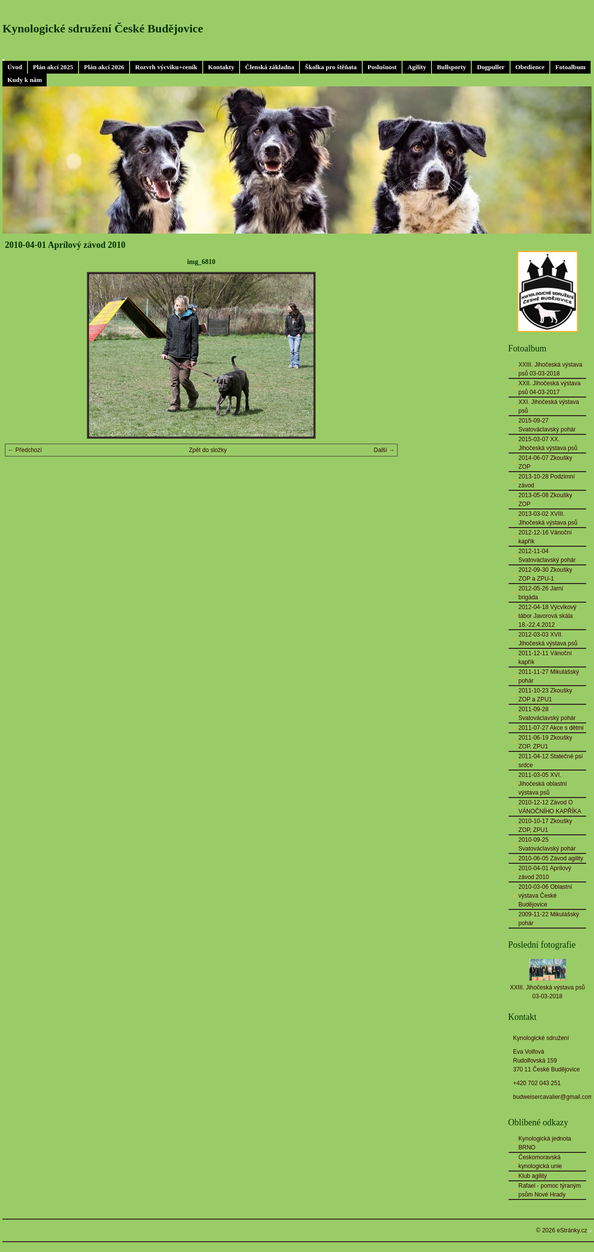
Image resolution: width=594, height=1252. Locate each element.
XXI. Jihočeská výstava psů (548, 406)
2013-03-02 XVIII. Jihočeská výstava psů (547, 518)
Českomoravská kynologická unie (540, 1162)
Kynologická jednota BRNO (544, 1143)
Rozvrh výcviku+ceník (166, 67)
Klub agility (532, 1175)
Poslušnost (382, 67)
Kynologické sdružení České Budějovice (102, 28)
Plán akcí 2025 (53, 67)
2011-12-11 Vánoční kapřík (545, 658)
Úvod (14, 67)
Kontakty (221, 67)
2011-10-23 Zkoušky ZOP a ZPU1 (545, 695)
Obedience (529, 67)
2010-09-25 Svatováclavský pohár (547, 844)
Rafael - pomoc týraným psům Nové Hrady (549, 1190)
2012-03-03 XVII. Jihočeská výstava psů (547, 639)
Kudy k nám (24, 79)
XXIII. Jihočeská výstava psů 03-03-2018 (550, 369)
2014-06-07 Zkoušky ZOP (545, 462)
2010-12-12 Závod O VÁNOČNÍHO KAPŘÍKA (549, 807)
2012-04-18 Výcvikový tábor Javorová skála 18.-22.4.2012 (547, 616)
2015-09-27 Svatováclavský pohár (547, 425)
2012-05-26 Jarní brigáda (540, 593)
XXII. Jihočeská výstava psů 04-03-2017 (549, 388)
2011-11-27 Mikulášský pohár (548, 676)
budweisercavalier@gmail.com (553, 1096)
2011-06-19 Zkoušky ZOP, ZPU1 (545, 742)
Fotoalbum (570, 67)
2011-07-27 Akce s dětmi (551, 727)
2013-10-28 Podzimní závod (546, 481)
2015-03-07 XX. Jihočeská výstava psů (547, 444)
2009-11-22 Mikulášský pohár (548, 919)
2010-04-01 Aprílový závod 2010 (544, 872)
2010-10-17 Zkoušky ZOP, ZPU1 (545, 825)
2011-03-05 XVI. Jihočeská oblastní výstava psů (542, 784)
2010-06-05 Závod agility (550, 858)
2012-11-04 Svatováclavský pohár (547, 555)
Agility (416, 67)
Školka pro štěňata (330, 67)
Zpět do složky (208, 450)
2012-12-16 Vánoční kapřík (545, 537)
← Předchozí (25, 450)
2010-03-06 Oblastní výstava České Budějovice (545, 895)
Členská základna (269, 67)
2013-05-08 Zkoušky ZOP (545, 499)
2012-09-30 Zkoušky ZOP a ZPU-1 (545, 574)
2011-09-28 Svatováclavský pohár (547, 713)
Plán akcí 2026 (104, 67)
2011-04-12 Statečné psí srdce (550, 761)
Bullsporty (451, 67)
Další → (384, 450)
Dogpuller (490, 67)
